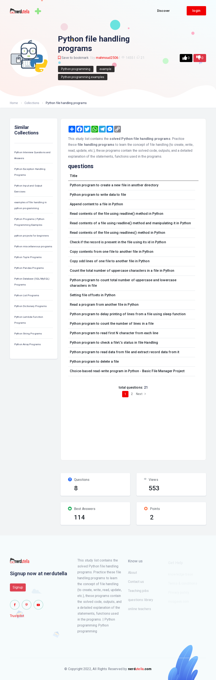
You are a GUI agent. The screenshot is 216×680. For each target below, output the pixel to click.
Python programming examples (82, 77)
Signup (18, 589)
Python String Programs (28, 333)
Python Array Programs (27, 344)
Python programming (75, 69)
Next (141, 394)
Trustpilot (17, 618)
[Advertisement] (141, 427)
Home (14, 103)
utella (140, 669)
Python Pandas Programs (29, 268)
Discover (163, 10)
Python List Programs (26, 295)
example (105, 69)
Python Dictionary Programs (30, 306)
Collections (31, 103)
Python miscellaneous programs (33, 246)
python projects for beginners (31, 235)
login (196, 11)
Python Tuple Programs (28, 257)
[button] (186, 58)
